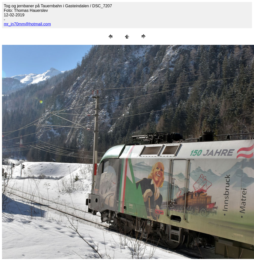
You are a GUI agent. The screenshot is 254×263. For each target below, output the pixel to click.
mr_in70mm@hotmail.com (27, 24)
